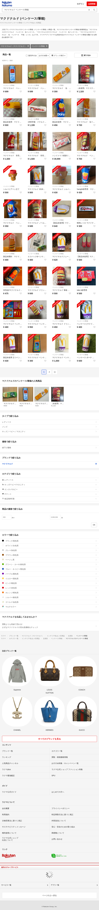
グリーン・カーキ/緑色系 (49, 564)
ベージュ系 (49, 560)
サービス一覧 (6, 885)
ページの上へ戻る (49, 895)
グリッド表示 (58, 55)
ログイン (80, 4)
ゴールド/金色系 (49, 602)
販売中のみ (31, 55)
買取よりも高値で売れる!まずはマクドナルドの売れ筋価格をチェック (49, 625)
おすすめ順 (44, 55)
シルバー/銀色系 (49, 597)
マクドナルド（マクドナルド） (15, 46)
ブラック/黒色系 (49, 541)
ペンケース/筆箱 (40, 46)
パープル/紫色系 (49, 574)
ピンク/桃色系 (49, 583)
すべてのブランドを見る (49, 739)
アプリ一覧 (55, 885)
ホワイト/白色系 (49, 545)
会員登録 (91, 4)
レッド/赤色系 (49, 588)
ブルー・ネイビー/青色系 (49, 569)
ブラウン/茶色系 (49, 555)
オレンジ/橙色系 (49, 593)
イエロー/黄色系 (49, 578)
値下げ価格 (49, 448)
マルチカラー (49, 607)
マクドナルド (49, 464)
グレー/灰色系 (49, 550)
